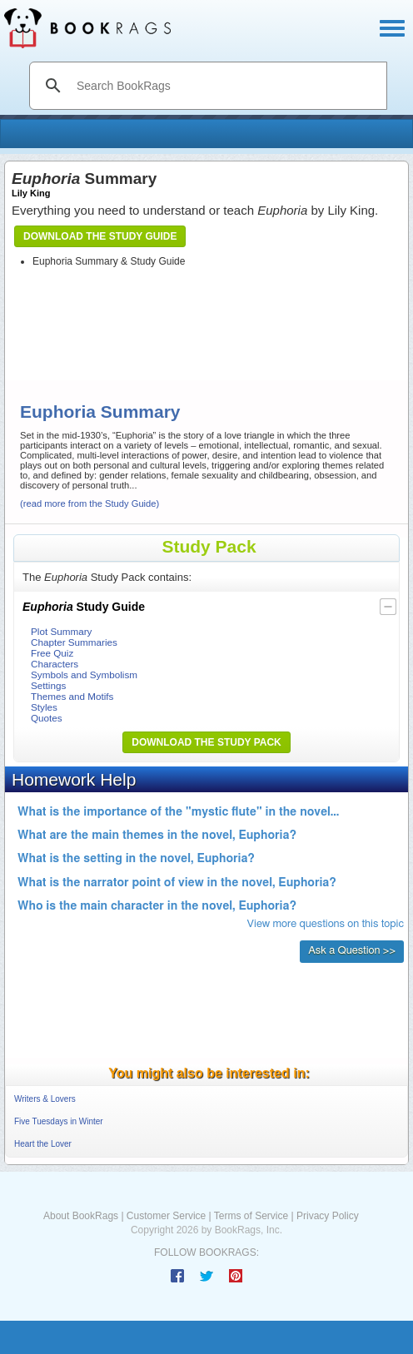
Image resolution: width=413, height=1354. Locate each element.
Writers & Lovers (45, 1099)
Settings (48, 685)
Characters (54, 663)
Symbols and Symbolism (84, 674)
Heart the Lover (43, 1143)
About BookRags (80, 1216)
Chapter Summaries (74, 642)
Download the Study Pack (206, 742)
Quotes (46, 717)
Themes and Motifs (72, 696)
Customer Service (166, 1216)
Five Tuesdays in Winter (58, 1121)
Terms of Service (251, 1216)
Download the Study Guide (100, 236)
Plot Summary (61, 631)
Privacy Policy (327, 1216)
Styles (44, 707)
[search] (226, 86)
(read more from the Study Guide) (89, 503)
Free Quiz (52, 652)
